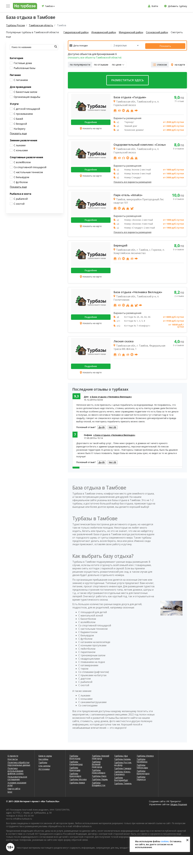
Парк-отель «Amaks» (128, 194)
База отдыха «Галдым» (130, 96)
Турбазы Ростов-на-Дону (123, 762)
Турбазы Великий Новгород (97, 763)
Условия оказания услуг (17, 783)
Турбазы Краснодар (74, 767)
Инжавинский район (105, 32)
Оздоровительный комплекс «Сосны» (140, 143)
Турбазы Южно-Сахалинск (122, 772)
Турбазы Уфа (121, 755)
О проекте (13, 755)
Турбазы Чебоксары (142, 765)
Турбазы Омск (99, 775)
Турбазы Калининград (75, 762)
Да (103, 426)
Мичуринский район (134, 32)
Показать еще (18, 133)
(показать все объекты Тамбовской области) (94, 56)
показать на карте (91, 127)
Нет (117, 426)
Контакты (13, 758)
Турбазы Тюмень (123, 782)
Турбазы (42, 761)
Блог (10, 791)
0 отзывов (178, 147)
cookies (165, 841)
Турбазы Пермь (100, 778)
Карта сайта (14, 787)
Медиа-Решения (178, 803)
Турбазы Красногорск (143, 771)
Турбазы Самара (122, 767)
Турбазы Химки (77, 781)
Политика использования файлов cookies (16, 770)
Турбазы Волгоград (74, 756)
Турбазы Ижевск (145, 755)
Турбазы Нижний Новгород (100, 756)
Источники (44, 768)
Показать (171, 45)
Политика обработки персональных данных (19, 762)
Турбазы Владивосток (98, 783)
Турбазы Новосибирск (98, 770)
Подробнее (91, 121)
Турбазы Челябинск (142, 759)
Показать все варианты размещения (132, 181)
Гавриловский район (76, 32)
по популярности (80, 63)
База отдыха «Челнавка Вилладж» (138, 291)
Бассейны (43, 758)
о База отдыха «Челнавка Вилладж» (111, 395)
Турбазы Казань (122, 758)
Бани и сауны (45, 755)
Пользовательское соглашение (17, 777)
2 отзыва (179, 295)
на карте (178, 63)
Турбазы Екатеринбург (121, 777)
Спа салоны (44, 765)
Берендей (120, 244)
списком (160, 63)
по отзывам (101, 63)
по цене (118, 63)
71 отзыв (179, 100)
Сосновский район (161, 32)
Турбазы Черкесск (141, 777)
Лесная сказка (124, 340)
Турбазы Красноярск (75, 773)
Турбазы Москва (78, 778)
